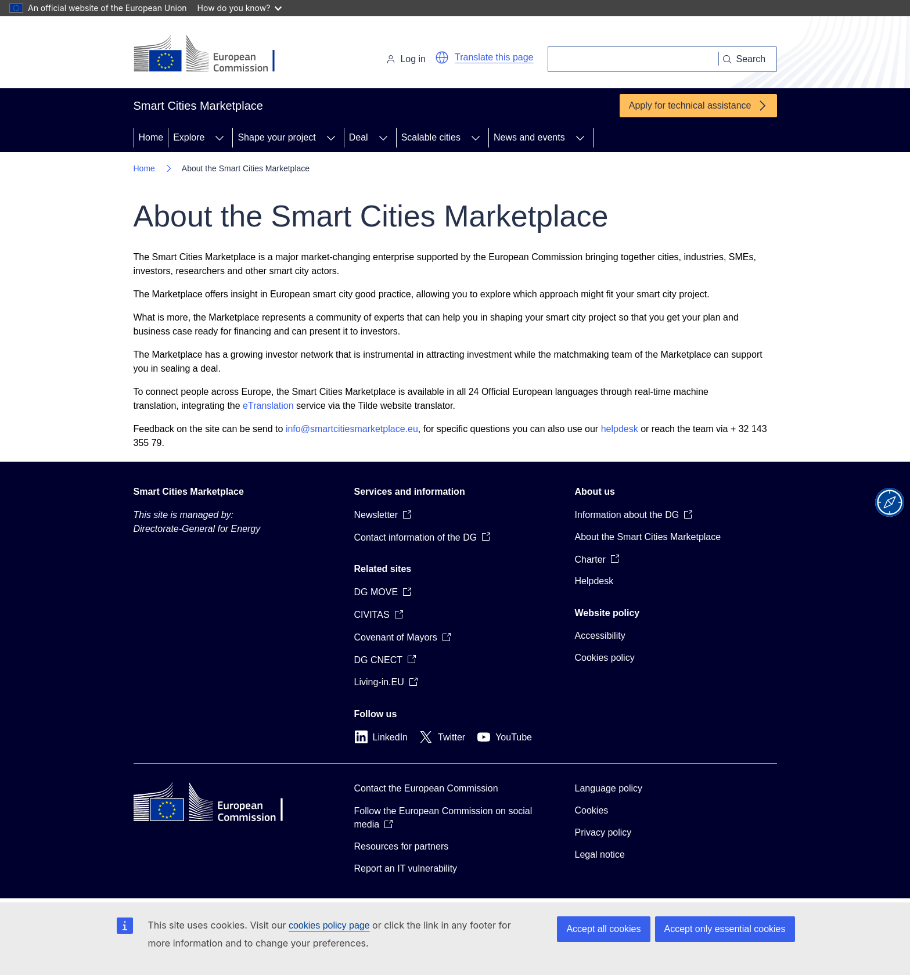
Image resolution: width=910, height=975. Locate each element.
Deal (358, 137)
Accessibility (600, 636)
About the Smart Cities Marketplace (648, 537)
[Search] (633, 59)
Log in (406, 59)
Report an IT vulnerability (406, 868)
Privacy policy (603, 832)
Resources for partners (401, 846)
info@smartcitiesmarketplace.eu (352, 429)
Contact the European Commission (426, 788)
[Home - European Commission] (213, 54)
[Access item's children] (219, 137)
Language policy (609, 788)
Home (151, 137)
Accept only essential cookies (725, 929)
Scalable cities (431, 137)
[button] (442, 57)
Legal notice (600, 854)
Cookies (592, 810)
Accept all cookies (603, 929)
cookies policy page (329, 925)
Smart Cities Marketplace (189, 492)
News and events (529, 137)
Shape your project (276, 137)
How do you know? (239, 8)
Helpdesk (594, 581)
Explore (188, 137)
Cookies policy (605, 658)
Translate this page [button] (494, 57)
